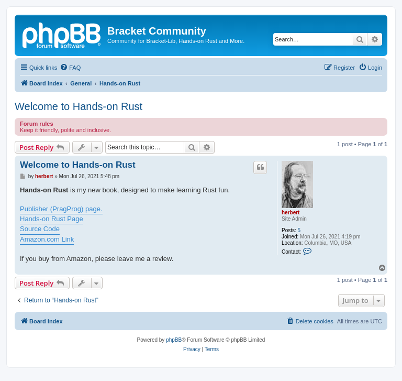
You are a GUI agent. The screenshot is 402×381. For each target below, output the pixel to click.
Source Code (40, 229)
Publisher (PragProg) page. (61, 209)
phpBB (174, 340)
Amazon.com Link (47, 239)
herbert (290, 212)
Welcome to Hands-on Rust (78, 106)
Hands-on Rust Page (51, 219)
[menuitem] (70, 67)
